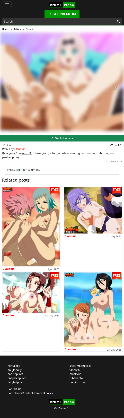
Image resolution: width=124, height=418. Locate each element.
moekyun (75, 374)
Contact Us (14, 389)
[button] (9, 87)
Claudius (8, 269)
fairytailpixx (14, 382)
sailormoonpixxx (80, 366)
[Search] (118, 21)
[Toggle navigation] (7, 4)
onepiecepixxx (16, 378)
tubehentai (76, 378)
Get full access (62, 138)
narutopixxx (15, 374)
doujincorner (77, 382)
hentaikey (13, 366)
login (19, 170)
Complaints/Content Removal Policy (30, 393)
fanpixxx (74, 370)
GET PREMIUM (62, 14)
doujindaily (14, 370)
